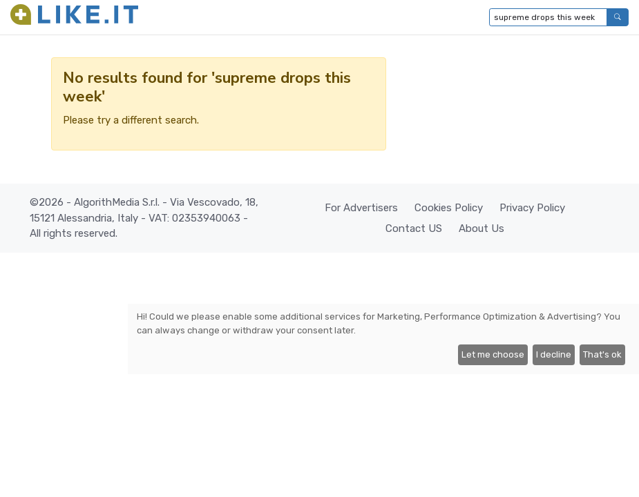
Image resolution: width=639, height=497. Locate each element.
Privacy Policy (532, 208)
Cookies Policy (448, 208)
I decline (553, 354)
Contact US (413, 228)
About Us (481, 228)
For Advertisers (361, 208)
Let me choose (492, 354)
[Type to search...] (548, 17)
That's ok (602, 354)
